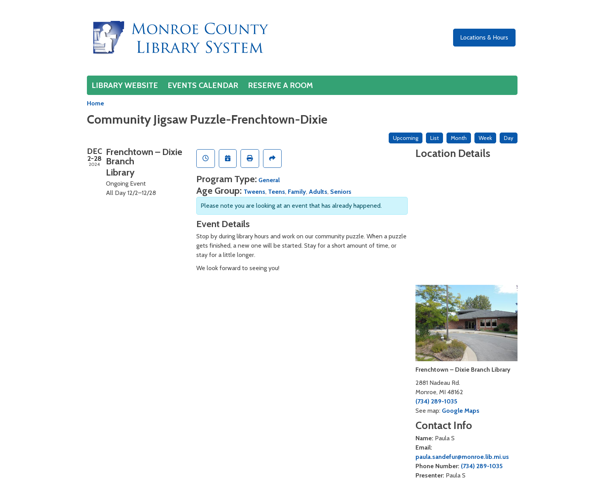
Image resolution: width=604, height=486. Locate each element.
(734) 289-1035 (436, 401)
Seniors (340, 191)
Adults (318, 191)
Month (459, 137)
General (269, 180)
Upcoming (405, 137)
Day (508, 137)
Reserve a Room (280, 85)
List (434, 137)
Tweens (254, 191)
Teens (276, 191)
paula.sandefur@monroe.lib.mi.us (462, 456)
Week (485, 137)
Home (95, 103)
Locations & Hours (484, 37)
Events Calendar (203, 85)
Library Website (125, 85)
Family (297, 191)
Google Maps (460, 410)
